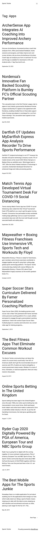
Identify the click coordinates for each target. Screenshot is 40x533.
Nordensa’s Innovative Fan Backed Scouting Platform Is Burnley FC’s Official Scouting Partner (19, 87)
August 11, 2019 (6, 418)
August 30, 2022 (6, 173)
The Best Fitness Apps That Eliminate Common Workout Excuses (18, 346)
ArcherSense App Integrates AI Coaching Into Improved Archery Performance (16, 34)
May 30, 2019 (6, 510)
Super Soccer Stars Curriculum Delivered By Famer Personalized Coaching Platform (19, 297)
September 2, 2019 (7, 329)
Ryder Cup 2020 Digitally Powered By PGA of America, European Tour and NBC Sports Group (18, 438)
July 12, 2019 (5, 470)
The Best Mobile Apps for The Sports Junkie (18, 484)
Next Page (34, 518)
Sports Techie (6, 3)
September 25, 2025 (7, 66)
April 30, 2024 (6, 122)
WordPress (34, 529)
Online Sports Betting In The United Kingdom (19, 390)
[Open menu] (37, 4)
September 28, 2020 (7, 224)
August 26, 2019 (6, 376)
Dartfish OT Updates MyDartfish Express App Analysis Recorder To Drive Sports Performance (18, 141)
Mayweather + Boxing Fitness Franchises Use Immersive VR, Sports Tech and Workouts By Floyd (19, 244)
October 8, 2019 (6, 278)
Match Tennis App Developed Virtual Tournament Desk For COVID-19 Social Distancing (19, 192)
